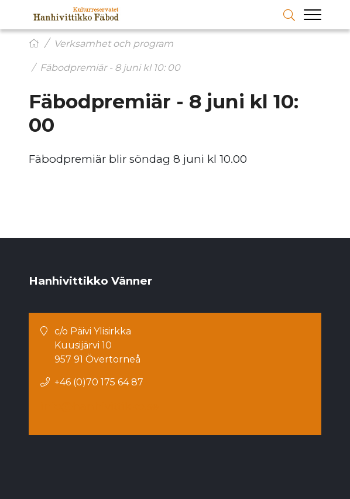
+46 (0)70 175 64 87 (98, 382)
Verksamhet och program (113, 43)
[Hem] (34, 43)
